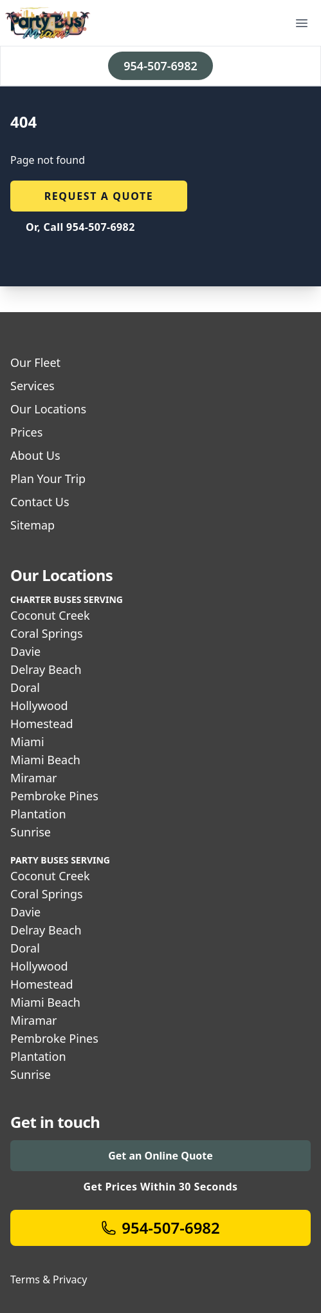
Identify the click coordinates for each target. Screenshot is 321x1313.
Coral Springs (46, 633)
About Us (35, 455)
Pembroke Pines (54, 796)
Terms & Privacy (48, 1279)
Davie (25, 651)
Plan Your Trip (48, 478)
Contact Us (39, 501)
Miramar (33, 777)
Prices (26, 432)
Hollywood (39, 705)
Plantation (38, 814)
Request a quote (99, 196)
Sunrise (30, 832)
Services (32, 385)
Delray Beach (46, 669)
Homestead (41, 723)
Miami (27, 741)
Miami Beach (45, 759)
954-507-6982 (160, 66)
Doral (25, 687)
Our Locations (48, 409)
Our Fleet (35, 362)
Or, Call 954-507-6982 (80, 227)
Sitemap (32, 525)
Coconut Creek (50, 615)
